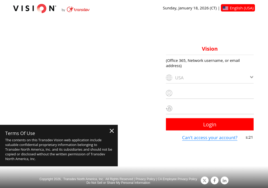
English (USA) (242, 7)
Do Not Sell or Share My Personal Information (118, 183)
